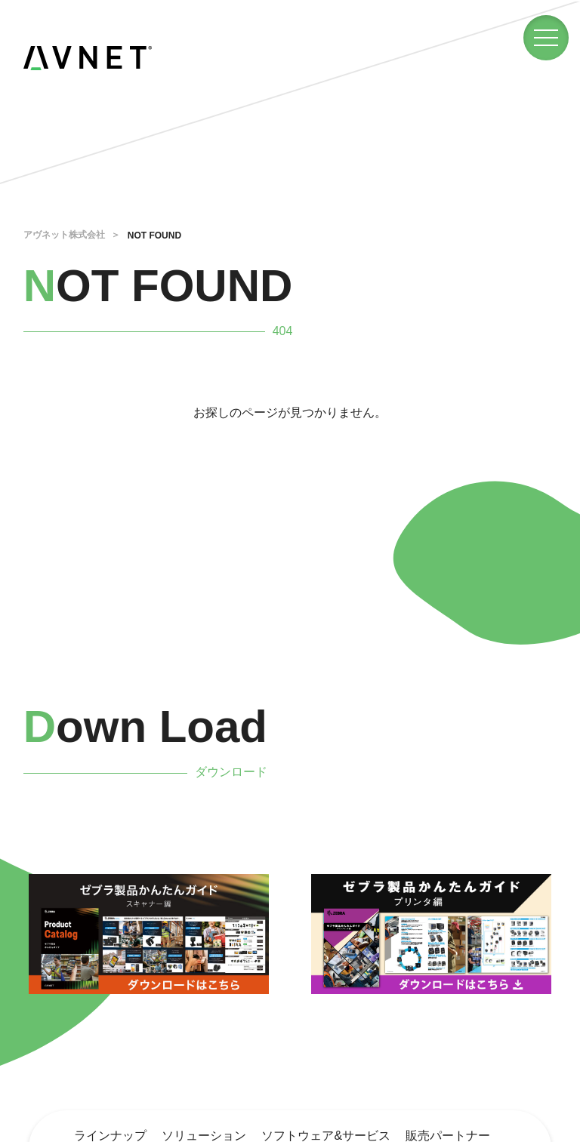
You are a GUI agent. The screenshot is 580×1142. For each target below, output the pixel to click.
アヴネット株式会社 (64, 234)
